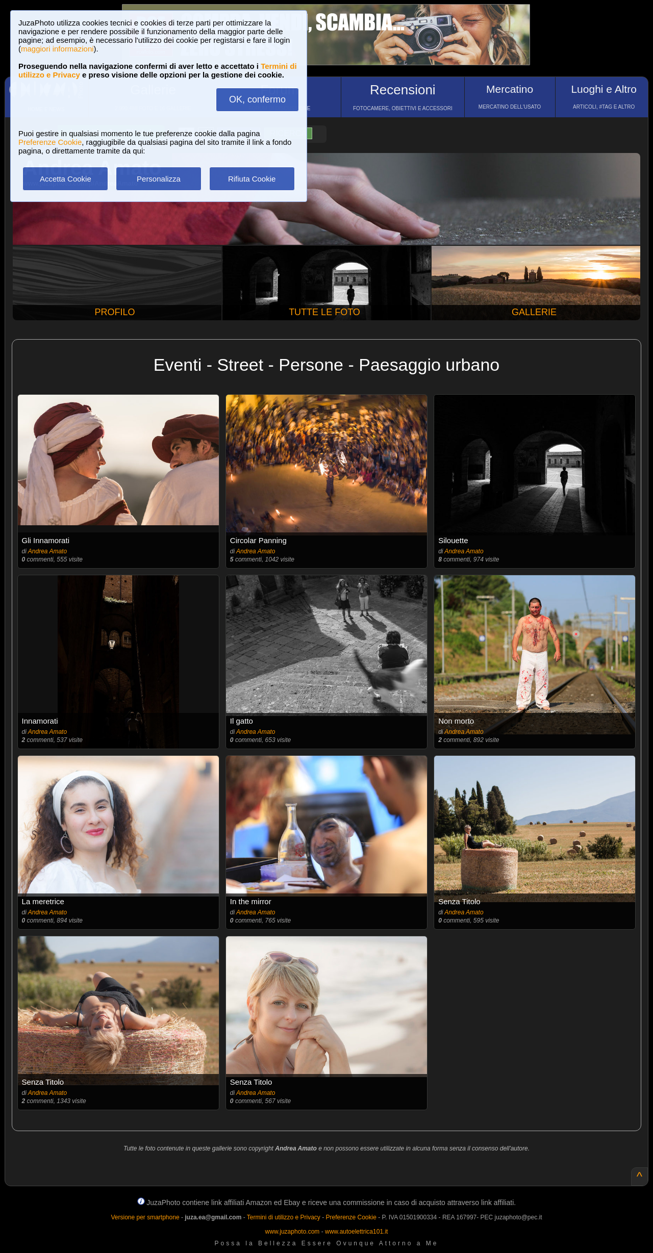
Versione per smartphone (145, 1217)
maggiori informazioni (57, 48)
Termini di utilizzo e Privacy (283, 1217)
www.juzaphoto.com (292, 1231)
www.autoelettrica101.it (356, 1231)
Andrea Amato (47, 551)
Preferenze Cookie (50, 142)
